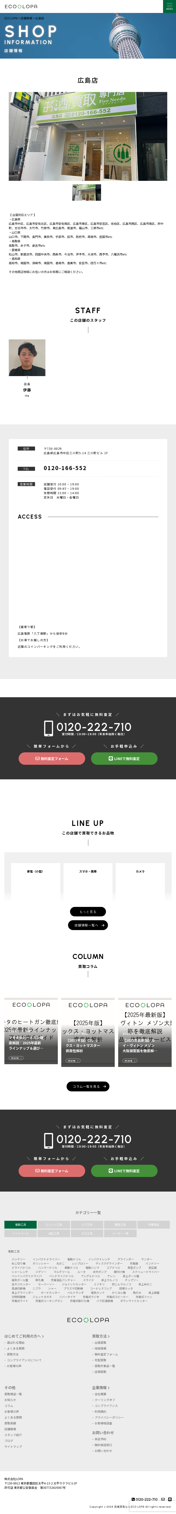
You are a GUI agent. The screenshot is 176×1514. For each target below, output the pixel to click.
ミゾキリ (99, 1284)
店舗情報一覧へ (86, 925)
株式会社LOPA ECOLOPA (21, 7)
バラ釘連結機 (104, 1301)
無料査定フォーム (51, 758)
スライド (88, 1280)
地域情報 (100, 1348)
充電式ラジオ (91, 1297)
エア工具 (87, 1224)
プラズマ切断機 (73, 1288)
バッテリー (18, 1259)
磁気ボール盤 (20, 1280)
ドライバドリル (21, 1267)
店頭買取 (100, 1371)
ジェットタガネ (42, 1297)
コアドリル (113, 1267)
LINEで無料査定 (124, 758)
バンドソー (152, 1263)
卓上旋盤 (153, 1292)
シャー (52, 1288)
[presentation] (152, 1505)
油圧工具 (53, 1233)
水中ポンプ (100, 1272)
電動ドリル (74, 1259)
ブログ (8, 1440)
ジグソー (40, 1272)
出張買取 (100, 1342)
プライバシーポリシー (109, 1417)
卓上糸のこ (145, 1284)
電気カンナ (98, 1292)
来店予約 (100, 1439)
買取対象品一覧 (105, 1366)
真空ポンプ (134, 1267)
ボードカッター (50, 1292)
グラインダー (125, 1259)
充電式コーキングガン (49, 1301)
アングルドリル (90, 1276)
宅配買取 (100, 1360)
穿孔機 (39, 1280)
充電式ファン (144, 1297)
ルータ (81, 1272)
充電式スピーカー (117, 1297)
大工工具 (87, 1233)
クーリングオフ (105, 1400)
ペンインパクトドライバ (27, 1276)
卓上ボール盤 (131, 1276)
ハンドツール (20, 1233)
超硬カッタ (126, 1288)
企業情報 (99, 1387)
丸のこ (60, 1263)
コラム (8, 1405)
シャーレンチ (20, 1272)
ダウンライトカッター (134, 1301)
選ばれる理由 (15, 1342)
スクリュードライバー (145, 1272)
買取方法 (13, 1354)
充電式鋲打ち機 (79, 1301)
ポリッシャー (41, 1263)
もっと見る (88, 911)
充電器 (134, 1263)
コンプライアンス (106, 1405)
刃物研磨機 (18, 1297)
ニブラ (37, 1288)
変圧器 (152, 1267)
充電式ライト (20, 1301)
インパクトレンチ (99, 1259)
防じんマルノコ (121, 1284)
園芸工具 (120, 1224)
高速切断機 (18, 1288)
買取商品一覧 (13, 1394)
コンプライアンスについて (24, 1360)
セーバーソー (46, 1284)
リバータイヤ (67, 1297)
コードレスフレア (101, 1288)
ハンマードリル (47, 1267)
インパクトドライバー (46, 1259)
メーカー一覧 (120, 1233)
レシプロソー (80, 1263)
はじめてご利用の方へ (22, 1336)
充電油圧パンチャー (63, 1280)
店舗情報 (10, 1429)
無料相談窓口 (103, 1445)
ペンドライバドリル (61, 1276)
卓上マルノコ (109, 1280)
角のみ (137, 1292)
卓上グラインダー (23, 1292)
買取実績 (10, 1423)
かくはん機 (119, 1292)
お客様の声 (14, 1366)
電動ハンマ (92, 1267)
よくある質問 (15, 1348)
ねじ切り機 (18, 1263)
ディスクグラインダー (109, 1263)
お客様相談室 (103, 1423)
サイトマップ (13, 1446)
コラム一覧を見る (86, 1086)
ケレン (111, 1276)
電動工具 (20, 1224)
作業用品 (153, 1224)
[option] (88, 136)
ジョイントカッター (74, 1284)
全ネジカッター (21, 1284)
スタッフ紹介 (13, 1435)
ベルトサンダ (75, 1292)
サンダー (146, 1259)
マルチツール (62, 1272)
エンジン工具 (54, 1224)
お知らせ (10, 1400)
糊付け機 (119, 1272)
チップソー (132, 1280)
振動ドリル (71, 1267)
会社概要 (100, 1394)
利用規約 (100, 1411)
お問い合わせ (103, 1432)
